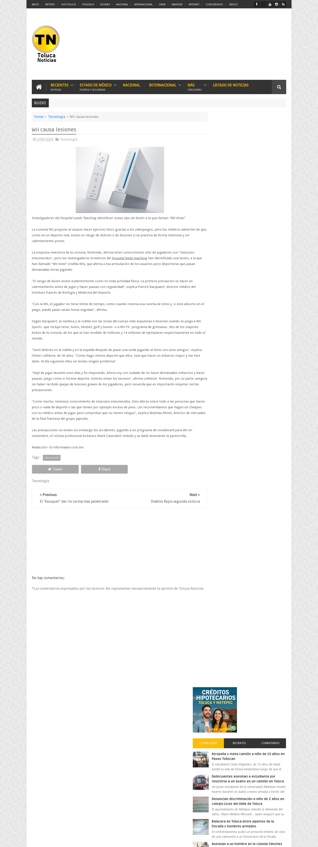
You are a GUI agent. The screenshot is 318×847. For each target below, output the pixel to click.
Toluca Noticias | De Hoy (88, 840)
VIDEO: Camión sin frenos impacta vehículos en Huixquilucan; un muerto (255, 363)
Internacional (143, 4)
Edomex (105, 4)
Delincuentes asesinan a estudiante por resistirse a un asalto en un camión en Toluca (253, 209)
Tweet (48, 469)
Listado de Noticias (230, 85)
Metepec (50, 4)
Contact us (275, 706)
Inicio (35, 4)
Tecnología (56, 116)
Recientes (59, 86)
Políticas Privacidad (247, 840)
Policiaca (88, 4)
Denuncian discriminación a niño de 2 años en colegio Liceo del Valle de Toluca (257, 236)
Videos (233, 4)
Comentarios (273, 170)
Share (82, 469)
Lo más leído (222, 170)
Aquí (282, 840)
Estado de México (96, 86)
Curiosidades (214, 4)
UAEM (162, 4)
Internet (194, 4)
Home (39, 116)
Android (177, 4)
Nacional (122, 4)
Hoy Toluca (68, 4)
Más (194, 86)
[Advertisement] (249, 44)
